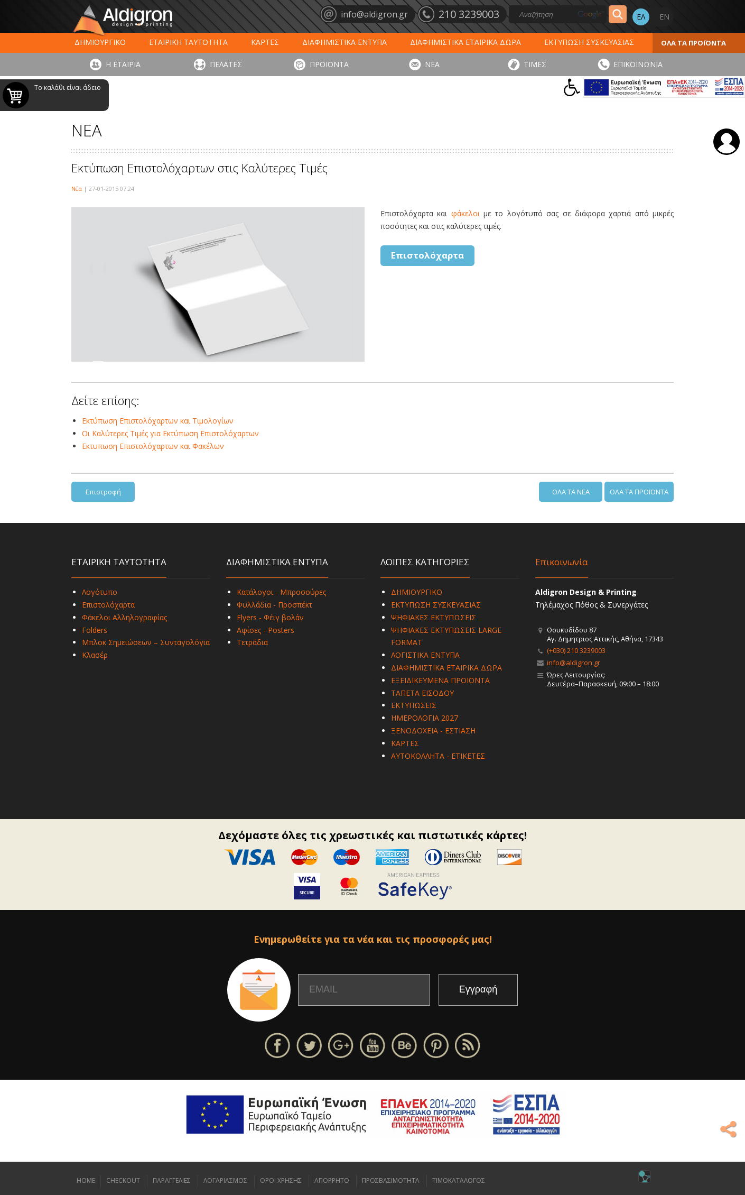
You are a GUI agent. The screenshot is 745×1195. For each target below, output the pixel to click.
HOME (86, 1180)
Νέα (76, 188)
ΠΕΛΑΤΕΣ (226, 64)
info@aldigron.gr (573, 662)
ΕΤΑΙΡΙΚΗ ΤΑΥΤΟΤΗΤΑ (188, 42)
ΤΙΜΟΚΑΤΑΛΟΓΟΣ (458, 1180)
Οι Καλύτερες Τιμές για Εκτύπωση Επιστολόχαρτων (170, 433)
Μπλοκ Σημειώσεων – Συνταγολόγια (146, 642)
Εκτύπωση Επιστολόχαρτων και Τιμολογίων (158, 421)
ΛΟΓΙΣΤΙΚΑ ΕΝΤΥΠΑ (425, 655)
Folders (94, 630)
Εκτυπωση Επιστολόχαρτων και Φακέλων (153, 446)
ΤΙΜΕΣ (535, 64)
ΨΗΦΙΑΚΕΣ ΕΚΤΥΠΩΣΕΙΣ (433, 617)
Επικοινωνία (561, 562)
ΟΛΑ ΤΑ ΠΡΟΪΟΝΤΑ (693, 43)
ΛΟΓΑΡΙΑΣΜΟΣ (225, 1180)
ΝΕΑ (432, 64)
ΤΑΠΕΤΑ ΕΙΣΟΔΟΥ (422, 693)
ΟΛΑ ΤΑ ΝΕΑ (571, 492)
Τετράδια (252, 642)
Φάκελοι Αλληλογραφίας (124, 617)
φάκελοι (465, 213)
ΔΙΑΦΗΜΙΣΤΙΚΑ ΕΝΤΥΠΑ (344, 42)
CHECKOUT (123, 1180)
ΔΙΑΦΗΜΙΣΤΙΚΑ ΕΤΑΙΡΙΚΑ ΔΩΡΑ (465, 42)
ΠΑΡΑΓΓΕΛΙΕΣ (172, 1180)
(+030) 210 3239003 (576, 650)
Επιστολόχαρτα (427, 255)
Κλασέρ (95, 655)
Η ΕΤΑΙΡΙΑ (123, 64)
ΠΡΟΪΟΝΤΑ (329, 64)
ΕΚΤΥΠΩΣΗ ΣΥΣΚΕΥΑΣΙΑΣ (589, 42)
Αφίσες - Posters (265, 630)
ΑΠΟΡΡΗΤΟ (331, 1180)
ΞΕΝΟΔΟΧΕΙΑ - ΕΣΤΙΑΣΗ (433, 730)
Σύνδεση (726, 141)
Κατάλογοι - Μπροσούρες (281, 592)
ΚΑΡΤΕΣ (265, 42)
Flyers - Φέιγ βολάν (270, 617)
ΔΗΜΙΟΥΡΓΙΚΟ (100, 42)
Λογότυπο (99, 592)
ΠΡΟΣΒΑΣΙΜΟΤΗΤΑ (391, 1180)
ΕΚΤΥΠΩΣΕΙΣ (413, 705)
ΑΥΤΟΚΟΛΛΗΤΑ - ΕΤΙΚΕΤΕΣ (438, 756)
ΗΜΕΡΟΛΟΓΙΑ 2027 (424, 718)
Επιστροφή (103, 492)
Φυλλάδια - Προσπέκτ (274, 605)
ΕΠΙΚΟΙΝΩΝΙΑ (638, 64)
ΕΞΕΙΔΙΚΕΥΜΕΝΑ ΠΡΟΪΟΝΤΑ (440, 680)
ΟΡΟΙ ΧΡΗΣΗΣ (281, 1180)
